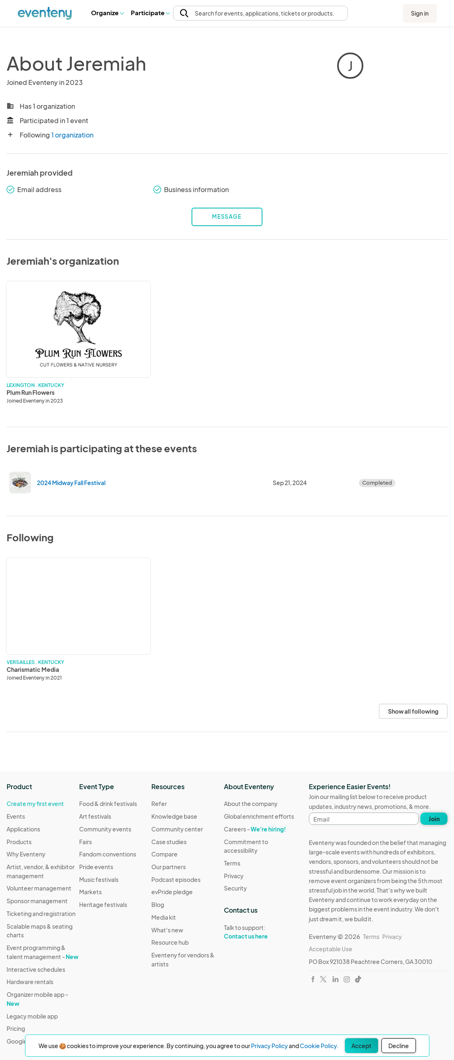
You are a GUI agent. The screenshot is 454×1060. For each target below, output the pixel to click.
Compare (164, 854)
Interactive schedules (36, 969)
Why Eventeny (26, 854)
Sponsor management (37, 900)
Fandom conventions (107, 854)
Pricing (16, 1028)
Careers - (255, 829)
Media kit (163, 917)
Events (16, 816)
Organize (107, 12)
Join (434, 818)
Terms (232, 863)
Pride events (96, 866)
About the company (251, 803)
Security (235, 888)
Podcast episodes (176, 879)
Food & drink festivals (108, 803)
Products (19, 841)
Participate (150, 12)
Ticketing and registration (41, 913)
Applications (23, 829)
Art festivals (95, 816)
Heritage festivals (103, 904)
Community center (177, 829)
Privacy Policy (269, 1045)
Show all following (413, 711)
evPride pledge (172, 891)
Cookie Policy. (319, 1045)
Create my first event (35, 803)
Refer (159, 803)
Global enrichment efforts (259, 816)
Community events (105, 829)
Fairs (85, 841)
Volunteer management (39, 888)
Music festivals (99, 879)
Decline (398, 1045)
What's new (167, 930)
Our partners (168, 866)
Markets (90, 891)
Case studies (169, 841)
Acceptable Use (330, 948)
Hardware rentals (30, 981)
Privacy (234, 875)
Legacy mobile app (32, 1016)
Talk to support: (260, 932)
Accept (361, 1045)
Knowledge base (174, 816)
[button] (107, 12)
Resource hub (170, 942)
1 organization (72, 134)
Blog (157, 904)
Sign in (420, 13)
